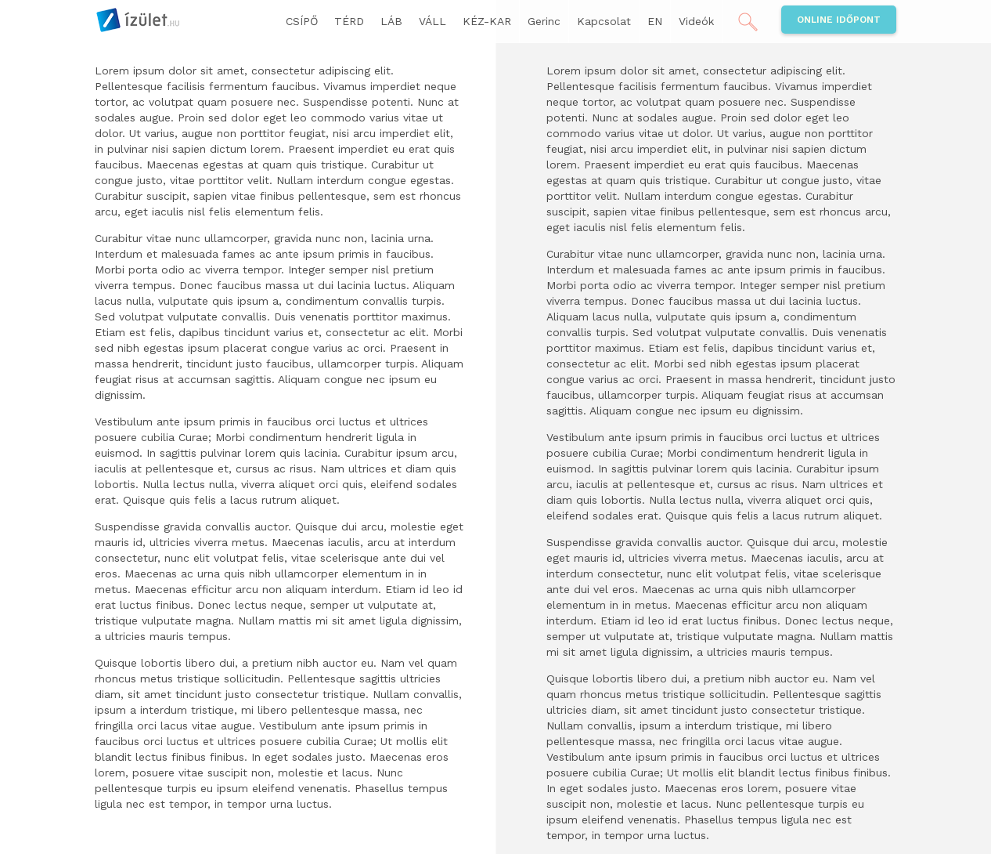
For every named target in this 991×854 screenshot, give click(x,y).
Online (839, 19)
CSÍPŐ (302, 21)
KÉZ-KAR (487, 21)
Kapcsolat (604, 21)
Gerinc (544, 21)
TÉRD (349, 21)
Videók (696, 21)
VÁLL (432, 21)
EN (654, 21)
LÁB (391, 21)
